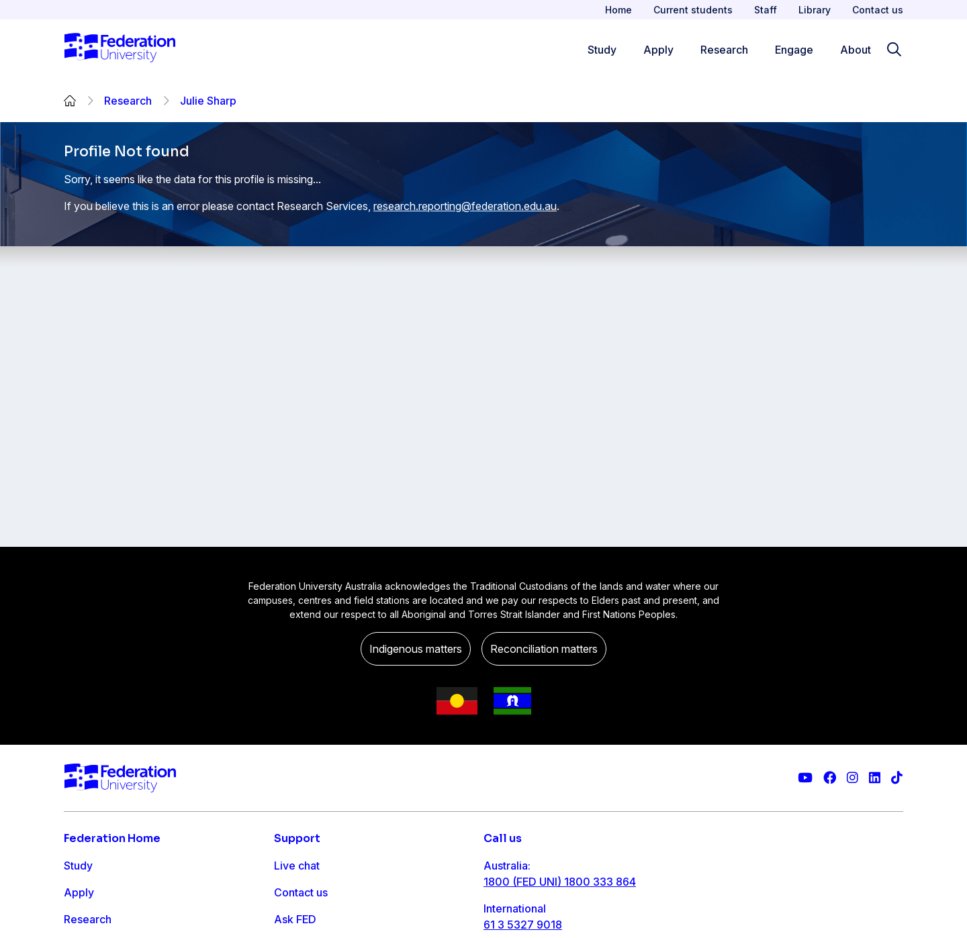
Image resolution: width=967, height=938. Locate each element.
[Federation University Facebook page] (829, 778)
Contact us (877, 9)
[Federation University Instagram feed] (852, 778)
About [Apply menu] (855, 49)
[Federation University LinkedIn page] (874, 778)
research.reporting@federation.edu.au (465, 206)
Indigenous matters (415, 649)
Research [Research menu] (724, 49)
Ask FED (295, 919)
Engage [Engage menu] (794, 49)
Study (78, 865)
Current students (693, 9)
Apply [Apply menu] (658, 49)
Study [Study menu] (602, 49)
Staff (765, 9)
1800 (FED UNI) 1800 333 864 (559, 881)
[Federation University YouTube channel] (805, 778)
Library (814, 9)
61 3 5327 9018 (522, 924)
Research (128, 100)
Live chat (297, 865)
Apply (79, 892)
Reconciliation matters (544, 649)
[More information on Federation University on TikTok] (897, 778)
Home (618, 9)
